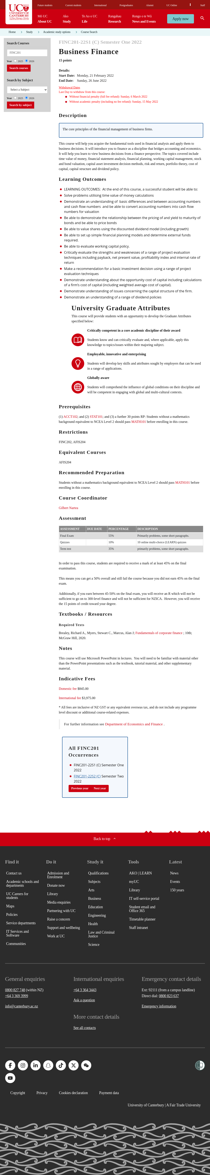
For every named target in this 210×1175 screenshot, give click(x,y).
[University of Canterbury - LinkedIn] (35, 1065)
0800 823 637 (169, 996)
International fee (70, 698)
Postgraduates (126, 5)
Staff (202, 5)
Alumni (149, 5)
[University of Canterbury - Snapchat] (48, 1065)
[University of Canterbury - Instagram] (23, 1065)
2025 (20, 61)
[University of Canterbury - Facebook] (10, 1065)
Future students (45, 5)
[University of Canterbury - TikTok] (61, 1065)
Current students (73, 5)
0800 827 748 (15, 990)
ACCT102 (70, 416)
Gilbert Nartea (68, 508)
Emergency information (159, 1006)
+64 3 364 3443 (84, 990)
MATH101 (138, 421)
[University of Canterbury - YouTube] (10, 1078)
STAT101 (96, 416)
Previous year (80, 788)
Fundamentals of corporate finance (159, 633)
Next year (100, 788)
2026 (31, 61)
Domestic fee (68, 688)
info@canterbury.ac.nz (21, 1006)
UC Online (172, 5)
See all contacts (84, 1028)
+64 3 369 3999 (16, 996)
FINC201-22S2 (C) (87, 776)
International (100, 5)
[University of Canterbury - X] (73, 1065)
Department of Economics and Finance (134, 724)
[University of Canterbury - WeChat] (86, 1065)
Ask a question (84, 1000)
